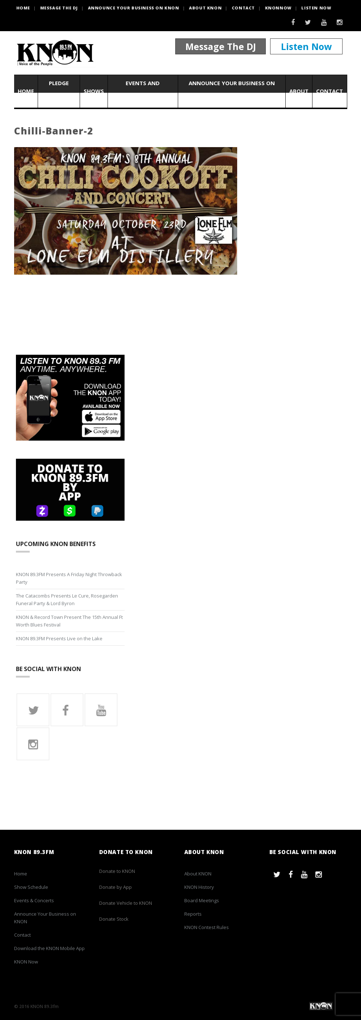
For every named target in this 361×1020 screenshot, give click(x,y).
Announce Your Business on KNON (133, 8)
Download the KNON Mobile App (49, 948)
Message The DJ (220, 46)
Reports (193, 914)
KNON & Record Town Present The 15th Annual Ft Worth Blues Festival (69, 621)
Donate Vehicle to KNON (125, 903)
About (298, 91)
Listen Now (316, 8)
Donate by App (115, 887)
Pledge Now (59, 91)
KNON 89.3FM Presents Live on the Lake (59, 638)
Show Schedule (31, 887)
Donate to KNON (117, 871)
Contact (243, 8)
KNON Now (26, 961)
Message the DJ (59, 8)
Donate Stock (114, 919)
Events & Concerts (34, 900)
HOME (23, 8)
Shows (94, 91)
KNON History (199, 887)
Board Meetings (201, 900)
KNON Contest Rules (206, 927)
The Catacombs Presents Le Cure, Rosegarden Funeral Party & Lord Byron (67, 599)
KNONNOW (278, 8)
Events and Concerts (143, 91)
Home (26, 91)
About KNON (205, 8)
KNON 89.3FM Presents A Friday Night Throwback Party (69, 578)
